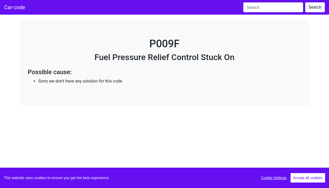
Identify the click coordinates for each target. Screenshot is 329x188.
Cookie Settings (274, 178)
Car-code (14, 7)
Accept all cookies (307, 178)
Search (315, 7)
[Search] (273, 7)
